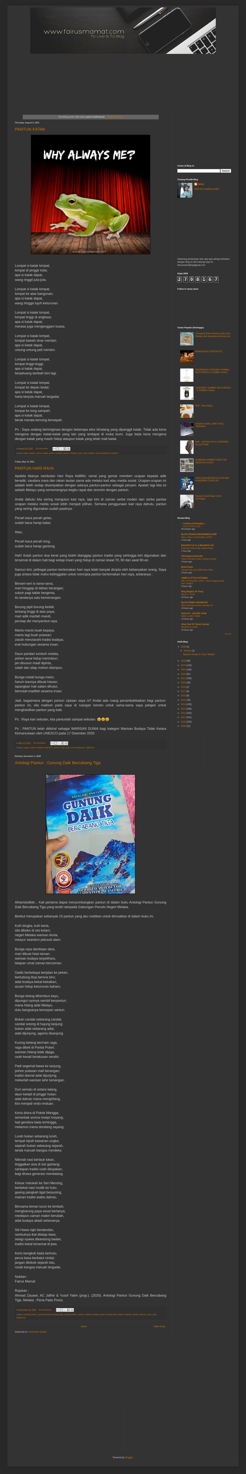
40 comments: (42, 448)
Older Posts (159, 1326)
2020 (183, 682)
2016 (183, 695)
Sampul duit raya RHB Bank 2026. (197, 570)
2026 (183, 646)
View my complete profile (206, 189)
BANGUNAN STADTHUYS (208, 351)
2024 (183, 665)
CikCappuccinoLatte (192, 556)
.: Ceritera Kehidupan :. (193, 523)
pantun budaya (92, 1314)
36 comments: (39, 743)
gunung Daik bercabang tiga (50, 1314)
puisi (80, 453)
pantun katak (42, 453)
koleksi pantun (70, 1314)
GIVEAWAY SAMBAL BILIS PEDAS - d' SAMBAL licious (213, 389)
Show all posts (115, 116)
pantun (32, 453)
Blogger (129, 1457)
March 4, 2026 (188, 594)
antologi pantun (30, 1314)
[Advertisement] (78, 80)
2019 (183, 687)
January (187, 650)
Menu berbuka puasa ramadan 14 (197, 605)
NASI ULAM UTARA (190, 616)
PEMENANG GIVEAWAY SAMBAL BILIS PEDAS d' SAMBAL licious (212, 371)
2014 (183, 704)
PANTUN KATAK (30, 129)
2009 (183, 726)
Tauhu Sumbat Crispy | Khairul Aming (198, 559)
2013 (183, 708)
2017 (183, 691)
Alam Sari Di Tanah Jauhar (195, 624)
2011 (183, 717)
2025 (183, 661)
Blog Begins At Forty (192, 591)
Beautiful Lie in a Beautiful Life (197, 545)
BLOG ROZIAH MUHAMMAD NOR (199, 534)
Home (84, 1326)
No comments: (45, 1310)
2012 (183, 713)
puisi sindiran (89, 453)
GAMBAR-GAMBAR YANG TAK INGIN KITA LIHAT (211, 461)
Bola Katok (187, 567)
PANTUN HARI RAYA (34, 468)
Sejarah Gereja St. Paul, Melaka (199, 654)
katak (25, 453)
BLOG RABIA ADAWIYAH (194, 602)
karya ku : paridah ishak (194, 613)
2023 (183, 669)
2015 (183, 700)
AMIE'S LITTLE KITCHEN (194, 578)
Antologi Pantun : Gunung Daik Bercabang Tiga (58, 762)
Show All (228, 634)
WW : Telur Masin (204, 405)
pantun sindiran (70, 453)
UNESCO (90, 747)
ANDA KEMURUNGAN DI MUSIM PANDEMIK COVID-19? (212, 479)
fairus (201, 184)
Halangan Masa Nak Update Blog (197, 548)
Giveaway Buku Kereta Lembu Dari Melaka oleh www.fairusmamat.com (212, 334)
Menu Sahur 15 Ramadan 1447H (196, 537)
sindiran (114, 453)
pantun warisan (139, 1314)
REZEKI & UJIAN (189, 627)
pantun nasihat (55, 453)
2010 (183, 721)
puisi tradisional (103, 453)
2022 (183, 674)
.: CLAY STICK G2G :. (191, 526)
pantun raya (59, 747)
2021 (183, 678)
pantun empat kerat (108, 1314)
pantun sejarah (124, 1314)
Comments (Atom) (37, 1332)
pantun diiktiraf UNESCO (42, 747)
